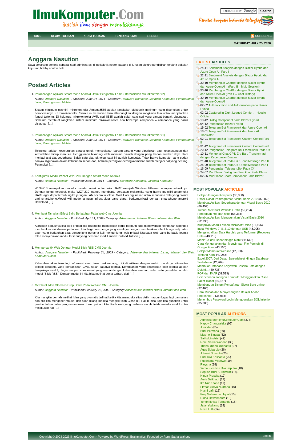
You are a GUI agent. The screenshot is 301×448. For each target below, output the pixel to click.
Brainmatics (137, 436)
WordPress (121, 436)
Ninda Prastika (210, 375)
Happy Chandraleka (213, 323)
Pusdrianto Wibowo (213, 360)
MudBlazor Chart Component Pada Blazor (236, 176)
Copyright (45, 436)
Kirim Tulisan (94, 36)
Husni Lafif (207, 390)
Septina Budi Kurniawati (216, 371)
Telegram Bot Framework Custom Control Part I (240, 146)
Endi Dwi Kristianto (212, 357)
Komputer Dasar (45, 255)
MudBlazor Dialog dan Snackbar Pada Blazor (238, 172)
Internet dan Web (168, 218)
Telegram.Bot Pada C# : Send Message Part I (238, 164)
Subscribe (264, 36)
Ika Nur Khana (209, 383)
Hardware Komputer (135, 98)
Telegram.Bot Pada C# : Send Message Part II (239, 161)
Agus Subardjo (210, 349)
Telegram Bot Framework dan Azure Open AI (238, 127)
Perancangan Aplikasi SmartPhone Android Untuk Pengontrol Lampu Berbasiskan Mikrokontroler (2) (100, 94)
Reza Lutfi (207, 409)
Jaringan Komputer (162, 98)
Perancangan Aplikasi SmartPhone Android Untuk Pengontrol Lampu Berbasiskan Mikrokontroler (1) (100, 135)
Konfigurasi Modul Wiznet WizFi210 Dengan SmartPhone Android (77, 176)
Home (37, 36)
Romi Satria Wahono (213, 342)
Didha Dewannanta (213, 398)
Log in (267, 435)
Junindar (206, 327)
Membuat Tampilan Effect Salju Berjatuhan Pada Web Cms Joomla (78, 213)
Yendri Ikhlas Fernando (215, 401)
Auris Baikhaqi (209, 379)
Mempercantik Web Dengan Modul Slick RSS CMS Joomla (73, 247)
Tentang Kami (126, 36)
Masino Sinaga (210, 334)
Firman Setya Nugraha (215, 386)
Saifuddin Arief (209, 338)
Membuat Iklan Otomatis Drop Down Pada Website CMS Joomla (77, 285)
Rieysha (205, 364)
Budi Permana (209, 330)
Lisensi (152, 36)
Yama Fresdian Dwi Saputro (218, 368)
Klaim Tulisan (62, 36)
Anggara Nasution (57, 98)
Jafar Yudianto (209, 405)
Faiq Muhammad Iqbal (215, 394)
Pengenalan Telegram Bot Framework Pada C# (239, 149)
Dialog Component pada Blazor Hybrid (234, 120)
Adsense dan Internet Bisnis (137, 218)
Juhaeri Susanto (211, 353)
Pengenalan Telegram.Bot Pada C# (232, 168)
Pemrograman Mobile (57, 102)
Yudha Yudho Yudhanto (215, 345)
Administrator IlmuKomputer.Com (222, 319)
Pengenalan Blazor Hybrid (226, 123)
